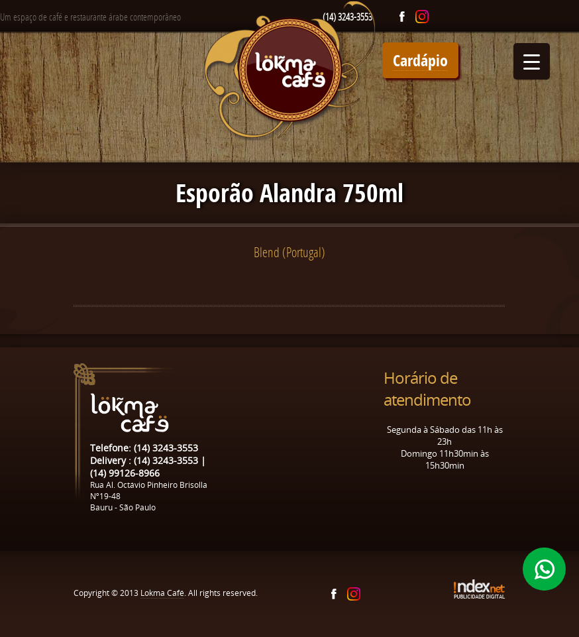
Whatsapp (544, 569)
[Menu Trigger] (531, 61)
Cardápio (420, 60)
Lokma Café (162, 593)
